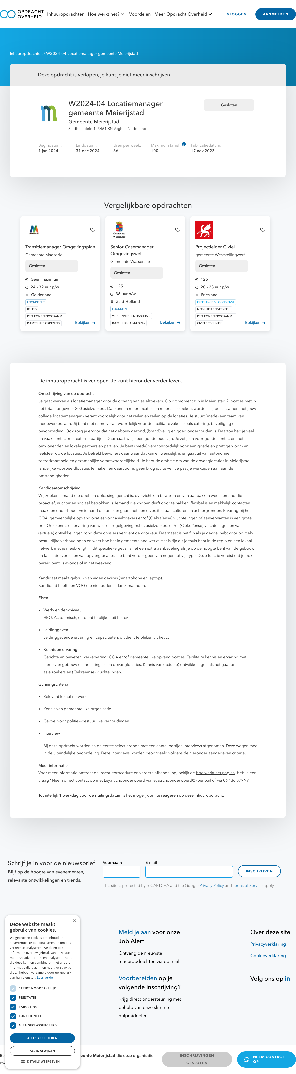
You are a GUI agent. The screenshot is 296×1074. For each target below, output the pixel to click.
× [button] (74, 920)
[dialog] (42, 992)
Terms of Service (248, 885)
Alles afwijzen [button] (42, 1051)
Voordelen (140, 14)
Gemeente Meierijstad (94, 121)
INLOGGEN (236, 14)
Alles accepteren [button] (43, 1038)
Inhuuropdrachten (65, 14)
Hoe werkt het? (107, 14)
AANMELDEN (275, 14)
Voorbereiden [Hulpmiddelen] (138, 978)
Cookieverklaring (268, 956)
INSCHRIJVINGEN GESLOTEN (197, 1059)
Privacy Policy (212, 885)
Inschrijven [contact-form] (259, 871)
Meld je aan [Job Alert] (135, 932)
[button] (42, 1061)
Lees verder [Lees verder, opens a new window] (45, 977)
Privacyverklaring (268, 944)
